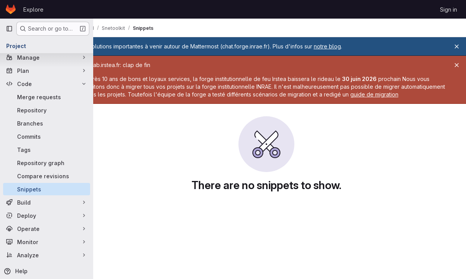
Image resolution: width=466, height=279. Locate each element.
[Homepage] (10, 9)
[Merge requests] (46, 97)
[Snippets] (46, 189)
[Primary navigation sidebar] (9, 28)
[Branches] (46, 123)
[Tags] (46, 149)
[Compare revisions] (46, 176)
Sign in (448, 9)
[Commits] (46, 136)
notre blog (353, 46)
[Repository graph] (46, 163)
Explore (33, 9)
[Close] (456, 46)
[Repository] (46, 110)
